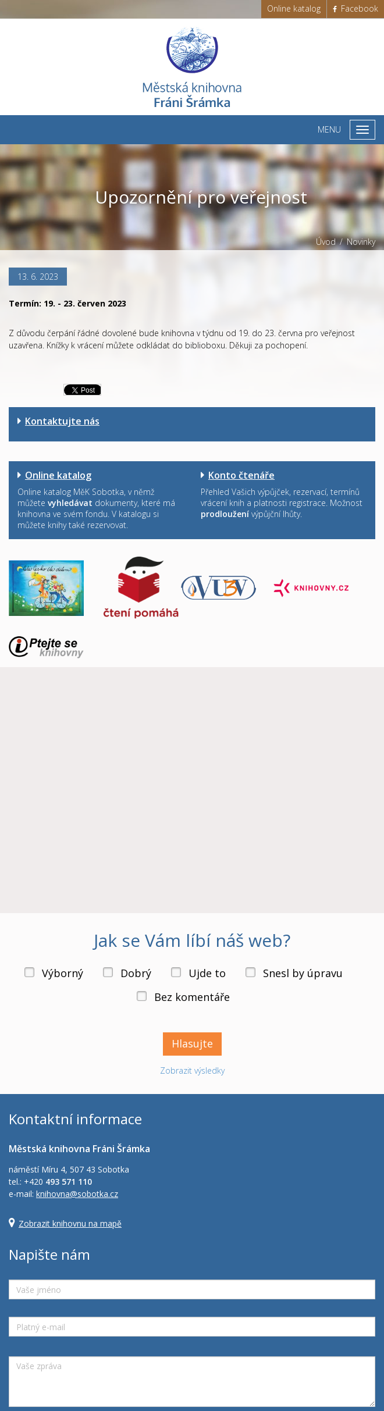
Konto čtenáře (241, 475)
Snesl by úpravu (303, 973)
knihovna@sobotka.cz (77, 1193)
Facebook (355, 8)
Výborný (62, 973)
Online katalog (294, 8)
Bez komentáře (192, 997)
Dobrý (135, 973)
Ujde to (207, 973)
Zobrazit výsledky (192, 1070)
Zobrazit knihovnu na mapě (70, 1223)
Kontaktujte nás (62, 421)
